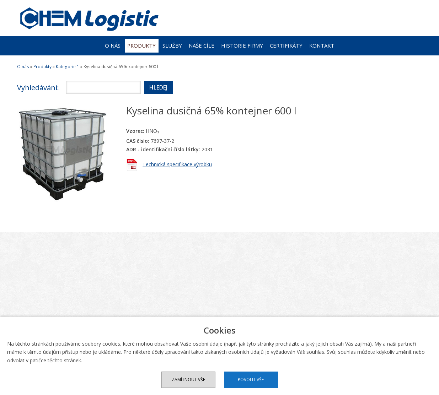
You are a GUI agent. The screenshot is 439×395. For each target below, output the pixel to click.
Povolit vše (251, 380)
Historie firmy (242, 45)
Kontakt (321, 45)
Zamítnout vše (188, 380)
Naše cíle (201, 45)
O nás (113, 45)
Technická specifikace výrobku (177, 164)
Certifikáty (286, 45)
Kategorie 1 (67, 67)
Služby (172, 45)
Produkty (141, 45)
